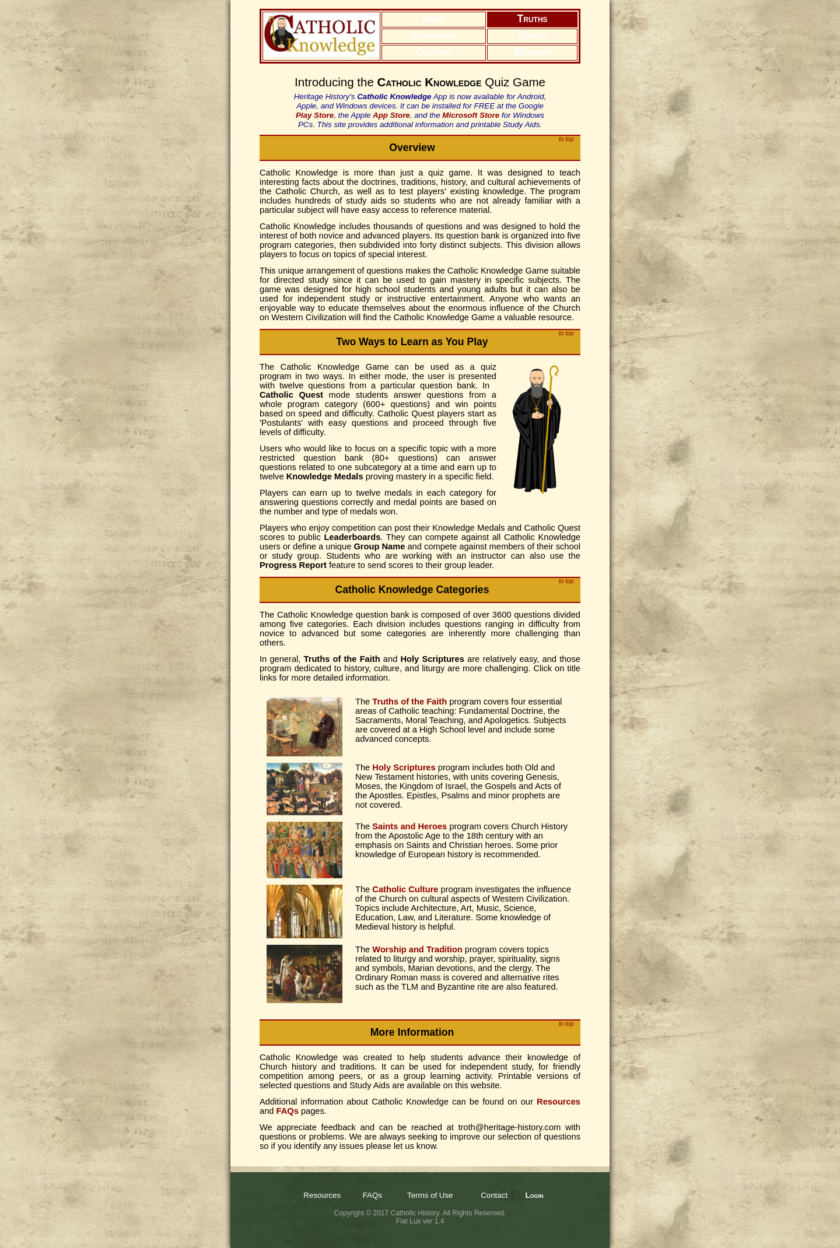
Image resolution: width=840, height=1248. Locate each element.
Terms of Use (430, 1195)
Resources (322, 1195)
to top (566, 139)
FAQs (372, 1195)
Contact (494, 1195)
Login (534, 1195)
